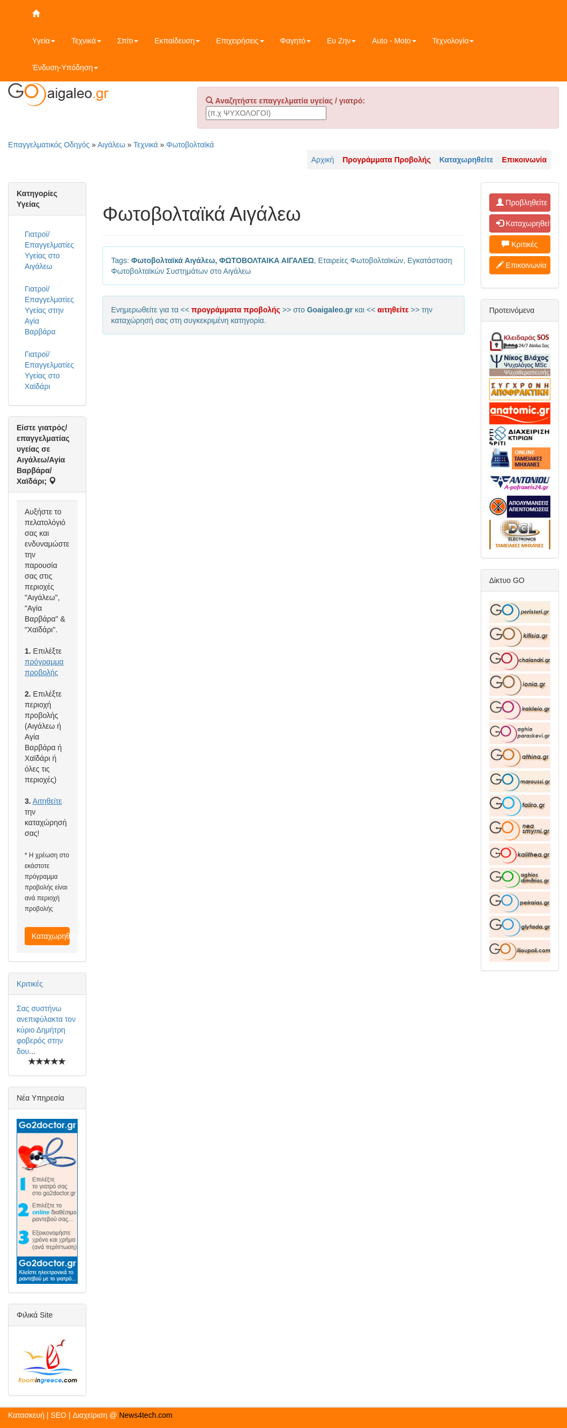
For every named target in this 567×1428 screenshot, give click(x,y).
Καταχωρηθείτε (51, 936)
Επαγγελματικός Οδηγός (48, 144)
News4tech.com (146, 1415)
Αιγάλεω (111, 144)
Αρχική (322, 159)
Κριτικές (30, 984)
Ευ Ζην (341, 40)
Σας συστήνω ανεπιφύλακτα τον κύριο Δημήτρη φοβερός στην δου (46, 1030)
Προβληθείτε (522, 202)
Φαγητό (295, 40)
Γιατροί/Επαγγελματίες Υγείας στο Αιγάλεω (49, 250)
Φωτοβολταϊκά (190, 144)
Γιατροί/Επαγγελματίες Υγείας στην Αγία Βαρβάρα (49, 310)
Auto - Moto (394, 40)
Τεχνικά (86, 40)
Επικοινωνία (521, 265)
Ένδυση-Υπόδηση (65, 67)
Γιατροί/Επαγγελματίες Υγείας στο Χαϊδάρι (49, 370)
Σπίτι (127, 40)
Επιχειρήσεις (240, 40)
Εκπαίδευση (177, 40)
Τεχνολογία (453, 40)
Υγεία (43, 40)
